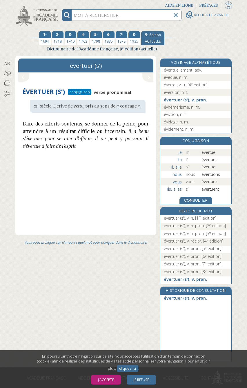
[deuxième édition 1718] (57, 38)
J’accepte (106, 379)
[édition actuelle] (152, 38)
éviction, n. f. (175, 114)
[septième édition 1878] (121, 38)
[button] (7, 63)
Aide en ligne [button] (179, 5)
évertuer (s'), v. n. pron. (195, 233)
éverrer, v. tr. (186, 85)
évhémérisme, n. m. (182, 107)
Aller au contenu (38, 5)
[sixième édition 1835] (109, 38)
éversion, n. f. (176, 92)
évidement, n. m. (179, 129)
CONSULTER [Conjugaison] (196, 200)
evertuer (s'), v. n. (190, 218)
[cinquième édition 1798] (96, 38)
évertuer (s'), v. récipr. (193, 241)
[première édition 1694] (45, 38)
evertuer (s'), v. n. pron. (195, 225)
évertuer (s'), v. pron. (185, 100)
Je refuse (141, 379)
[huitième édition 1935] (134, 38)
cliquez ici (127, 368)
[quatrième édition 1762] (83, 38)
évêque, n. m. (176, 77)
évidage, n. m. (176, 122)
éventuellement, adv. (183, 70)
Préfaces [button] (208, 5)
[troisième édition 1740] (70, 38)
